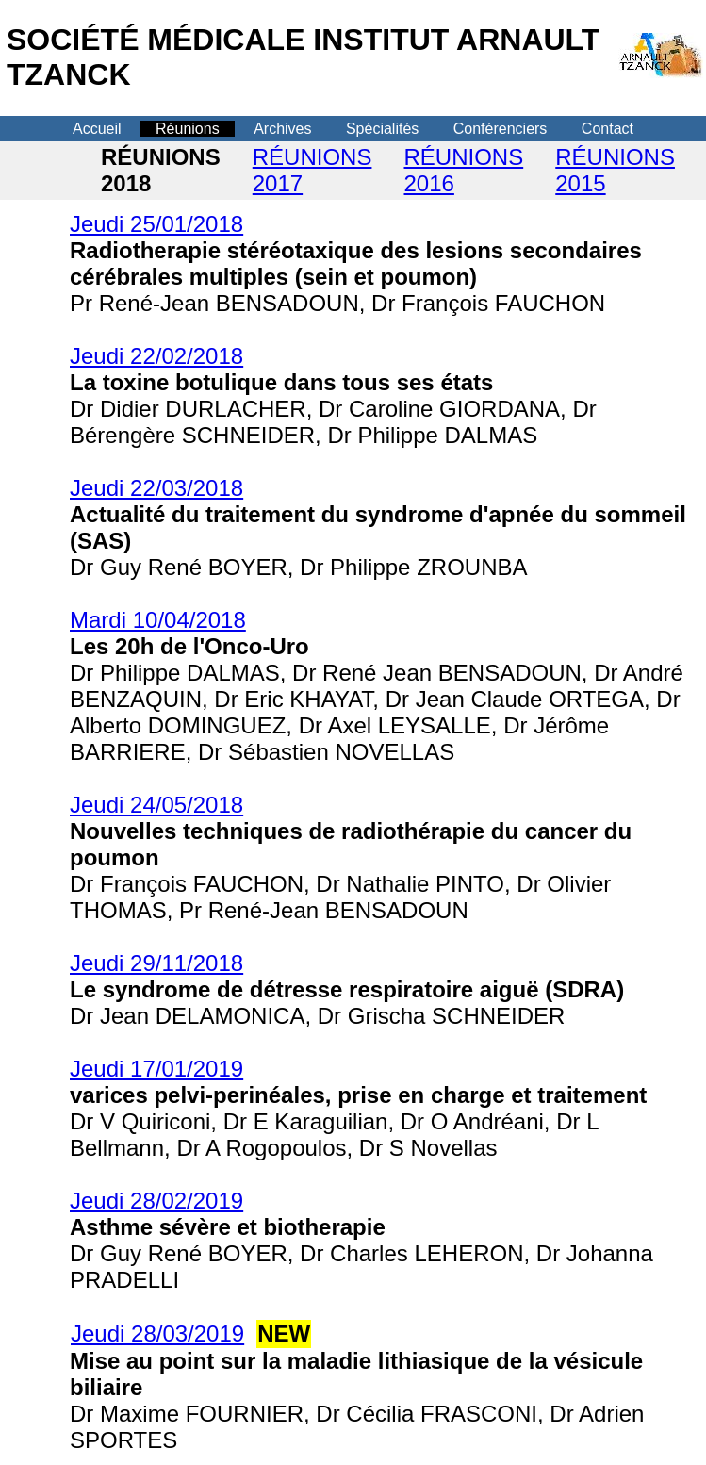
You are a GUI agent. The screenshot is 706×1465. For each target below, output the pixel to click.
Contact (607, 129)
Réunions (188, 129)
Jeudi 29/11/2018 (156, 963)
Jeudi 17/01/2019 (156, 1068)
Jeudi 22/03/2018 (156, 488)
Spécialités (382, 129)
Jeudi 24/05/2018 (156, 804)
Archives (282, 129)
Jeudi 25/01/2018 (156, 224)
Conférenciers (500, 129)
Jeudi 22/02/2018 (156, 356)
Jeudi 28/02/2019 (156, 1200)
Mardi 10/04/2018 (158, 620)
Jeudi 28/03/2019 (157, 1333)
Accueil (97, 129)
